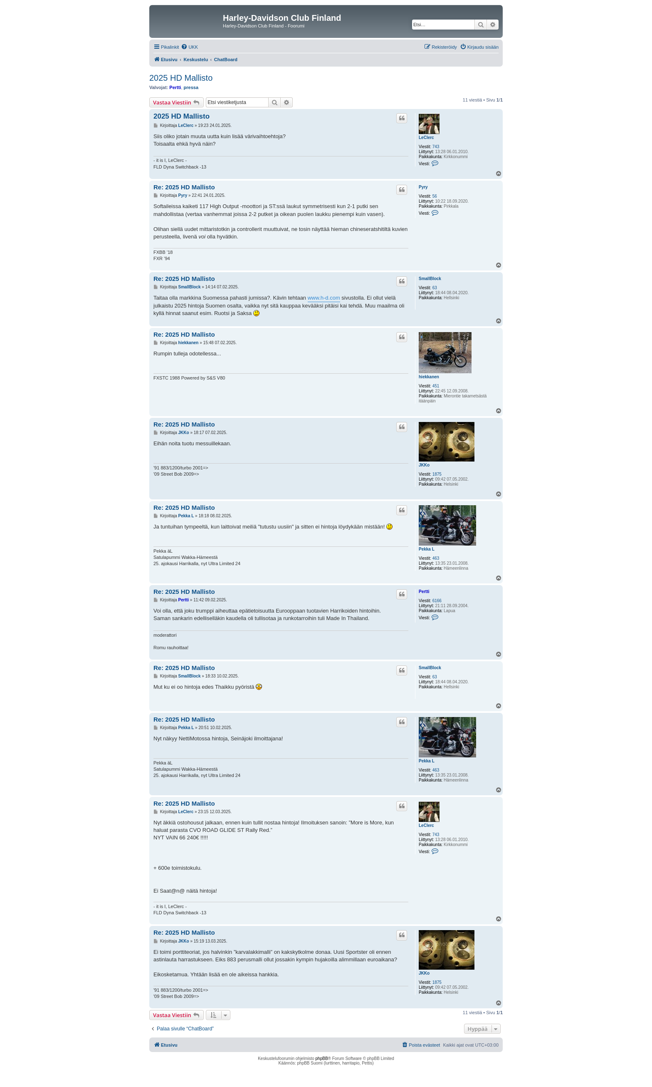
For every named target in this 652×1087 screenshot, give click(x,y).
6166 (437, 600)
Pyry (423, 187)
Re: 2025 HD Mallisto (184, 187)
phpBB (322, 1058)
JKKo (424, 465)
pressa (191, 87)
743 (436, 146)
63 (434, 287)
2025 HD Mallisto (180, 77)
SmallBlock (430, 278)
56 (434, 196)
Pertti (175, 87)
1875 (437, 474)
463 (436, 558)
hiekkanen (429, 377)
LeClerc (426, 137)
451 (436, 386)
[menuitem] (189, 47)
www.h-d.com (324, 298)
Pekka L (427, 549)
